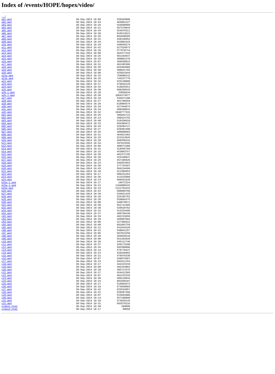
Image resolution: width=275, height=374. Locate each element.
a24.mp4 (6, 101)
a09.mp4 (6, 47)
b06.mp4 (6, 152)
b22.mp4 (6, 206)
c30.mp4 (6, 354)
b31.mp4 (6, 243)
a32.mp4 (6, 131)
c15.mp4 (6, 304)
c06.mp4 (6, 273)
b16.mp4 (6, 185)
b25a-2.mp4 (8, 219)
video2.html (9, 368)
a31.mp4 (6, 128)
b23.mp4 (6, 209)
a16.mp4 (6, 71)
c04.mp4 (6, 266)
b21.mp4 (6, 202)
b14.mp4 (6, 179)
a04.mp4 (6, 30)
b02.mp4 (6, 138)
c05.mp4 (6, 270)
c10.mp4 (6, 287)
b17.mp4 (6, 189)
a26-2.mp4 (8, 111)
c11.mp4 (6, 290)
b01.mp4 (6, 135)
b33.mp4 (6, 250)
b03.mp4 (6, 141)
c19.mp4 (6, 317)
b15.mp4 (6, 182)
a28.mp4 (6, 118)
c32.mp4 (6, 361)
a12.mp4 (6, 57)
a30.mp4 (6, 125)
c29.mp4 (6, 351)
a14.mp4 (6, 64)
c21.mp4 (6, 324)
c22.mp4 (6, 327)
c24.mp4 (6, 334)
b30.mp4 (6, 239)
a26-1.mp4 (8, 108)
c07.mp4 (6, 277)
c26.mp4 (6, 341)
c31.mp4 (6, 358)
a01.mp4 (6, 20)
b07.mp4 (6, 155)
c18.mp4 (6, 314)
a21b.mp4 (7, 91)
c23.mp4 (6, 331)
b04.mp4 (6, 145)
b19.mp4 (6, 196)
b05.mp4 (6, 148)
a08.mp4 (6, 44)
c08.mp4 (6, 280)
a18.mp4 (6, 77)
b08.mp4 (6, 158)
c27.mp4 (6, 344)
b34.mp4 (6, 253)
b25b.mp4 (7, 223)
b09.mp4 (6, 162)
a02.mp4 (6, 23)
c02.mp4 (6, 260)
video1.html (9, 364)
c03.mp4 (6, 263)
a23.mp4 (6, 98)
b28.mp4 (6, 233)
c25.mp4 (6, 337)
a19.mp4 (6, 81)
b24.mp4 (6, 212)
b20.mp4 (6, 199)
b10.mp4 (6, 165)
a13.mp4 (6, 60)
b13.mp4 (6, 175)
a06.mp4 (6, 37)
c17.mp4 (6, 310)
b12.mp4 (6, 172)
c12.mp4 (6, 293)
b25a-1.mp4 (8, 216)
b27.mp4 (6, 229)
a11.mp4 (6, 54)
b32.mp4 (6, 246)
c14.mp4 (6, 300)
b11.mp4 (6, 168)
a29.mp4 (6, 121)
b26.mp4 (6, 226)
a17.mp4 (6, 74)
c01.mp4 (6, 256)
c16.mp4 (6, 307)
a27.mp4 (6, 114)
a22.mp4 (6, 94)
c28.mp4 (6, 347)
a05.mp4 (6, 33)
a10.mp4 (6, 50)
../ (3, 17)
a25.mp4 (6, 104)
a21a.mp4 (7, 87)
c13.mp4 (6, 297)
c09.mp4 (6, 283)
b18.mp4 (6, 192)
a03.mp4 (6, 27)
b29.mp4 (6, 236)
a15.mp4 (6, 67)
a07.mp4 (6, 40)
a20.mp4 (6, 84)
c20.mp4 (6, 320)
